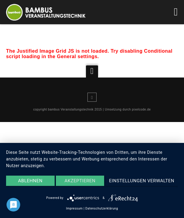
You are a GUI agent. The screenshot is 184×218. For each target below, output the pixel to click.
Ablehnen (30, 180)
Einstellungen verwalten (141, 180)
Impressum (74, 208)
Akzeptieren (79, 180)
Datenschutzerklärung (101, 208)
